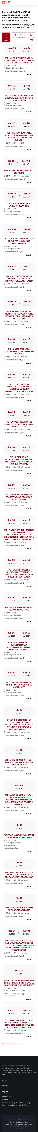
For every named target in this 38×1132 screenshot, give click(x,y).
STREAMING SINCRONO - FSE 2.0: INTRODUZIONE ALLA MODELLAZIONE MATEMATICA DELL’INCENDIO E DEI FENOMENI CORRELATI (19, 800)
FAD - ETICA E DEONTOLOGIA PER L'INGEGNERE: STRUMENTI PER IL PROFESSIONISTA (19, 98)
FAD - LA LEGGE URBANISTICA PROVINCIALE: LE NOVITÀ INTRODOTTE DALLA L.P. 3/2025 (19, 278)
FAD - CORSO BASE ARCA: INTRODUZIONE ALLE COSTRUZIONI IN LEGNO (19, 351)
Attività (5, 1086)
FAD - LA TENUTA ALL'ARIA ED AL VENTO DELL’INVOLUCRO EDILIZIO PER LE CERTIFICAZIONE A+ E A (19, 60)
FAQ (3, 1075)
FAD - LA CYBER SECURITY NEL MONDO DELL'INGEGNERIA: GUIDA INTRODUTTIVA (19, 424)
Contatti (5, 1100)
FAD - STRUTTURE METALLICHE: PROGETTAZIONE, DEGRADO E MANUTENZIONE (19, 497)
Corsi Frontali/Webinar (19, 36)
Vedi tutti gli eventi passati (12, 1044)
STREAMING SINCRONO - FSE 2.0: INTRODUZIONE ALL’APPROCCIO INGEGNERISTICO (19, 762)
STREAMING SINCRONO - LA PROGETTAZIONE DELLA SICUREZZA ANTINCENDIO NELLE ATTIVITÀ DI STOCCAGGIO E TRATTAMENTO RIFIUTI (19, 724)
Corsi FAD (32, 37)
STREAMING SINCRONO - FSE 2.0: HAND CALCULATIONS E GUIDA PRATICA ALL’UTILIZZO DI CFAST (19, 874)
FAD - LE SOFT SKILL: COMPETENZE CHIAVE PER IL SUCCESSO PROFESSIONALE (19, 241)
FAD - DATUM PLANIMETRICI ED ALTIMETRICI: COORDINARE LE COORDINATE (19, 684)
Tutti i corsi (6, 37)
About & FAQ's (8, 1097)
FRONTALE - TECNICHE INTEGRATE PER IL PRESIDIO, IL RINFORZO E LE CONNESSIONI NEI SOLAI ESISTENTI (19, 982)
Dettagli (28, 74)
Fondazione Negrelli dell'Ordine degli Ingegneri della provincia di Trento (19, 1122)
